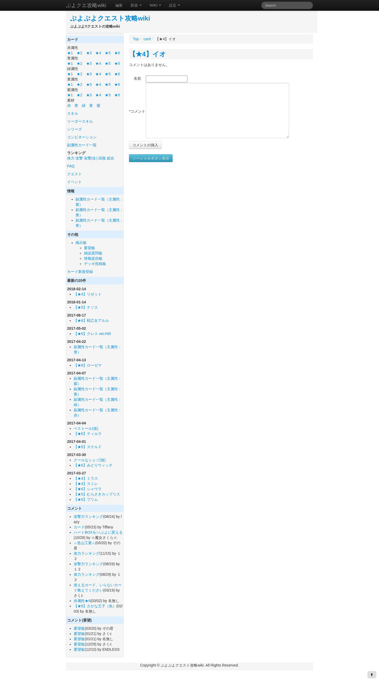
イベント (74, 182)
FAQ (70, 166)
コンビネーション (82, 137)
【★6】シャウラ (88, 489)
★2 (79, 53)
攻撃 (79, 158)
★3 (89, 53)
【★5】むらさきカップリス (97, 494)
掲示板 (81, 243)
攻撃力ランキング (88, 516)
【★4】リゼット (88, 294)
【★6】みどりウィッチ (93, 465)
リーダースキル (80, 121)
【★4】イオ (147, 54)
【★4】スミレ (86, 484)
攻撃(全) (90, 158)
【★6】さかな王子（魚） (95, 606)
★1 (70, 53)
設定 (174, 5)
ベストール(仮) (86, 428)
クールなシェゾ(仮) (90, 460)
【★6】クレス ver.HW (92, 334)
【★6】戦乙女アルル (91, 320)
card (147, 39)
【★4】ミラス (86, 478)
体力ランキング (86, 553)
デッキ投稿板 (95, 264)
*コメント (137, 111)
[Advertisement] (173, 215)
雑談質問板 (93, 253)
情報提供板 (93, 258)
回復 (102, 158)
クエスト (74, 174)
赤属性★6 (82, 601)
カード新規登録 (80, 271)
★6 (117, 53)
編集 (119, 5)
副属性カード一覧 (82, 145)
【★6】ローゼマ (88, 365)
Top (136, 39)
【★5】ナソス (86, 307)
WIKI (155, 5)
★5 (108, 53)
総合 (110, 158)
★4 (98, 53)
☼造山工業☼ (84, 543)
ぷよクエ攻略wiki (86, 5)
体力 (70, 158)
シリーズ (74, 129)
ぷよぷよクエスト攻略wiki (110, 18)
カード (79, 527)
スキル (72, 113)
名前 (137, 78)
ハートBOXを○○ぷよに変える (98, 532)
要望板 (89, 248)
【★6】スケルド (88, 447)
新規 (136, 5)
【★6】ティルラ (88, 434)
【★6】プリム (86, 499)
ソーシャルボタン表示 (150, 158)
